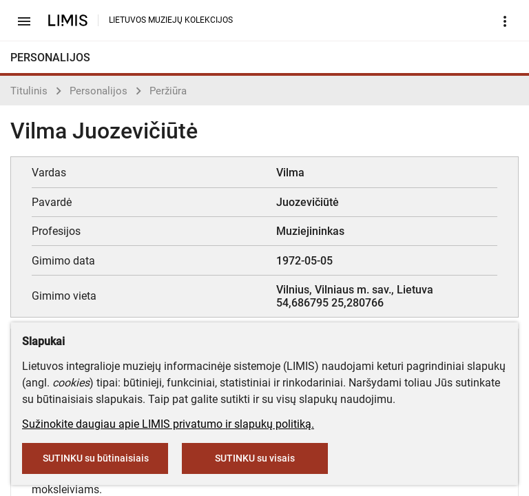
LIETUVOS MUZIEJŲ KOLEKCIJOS (171, 20)
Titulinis (29, 91)
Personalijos (98, 91)
